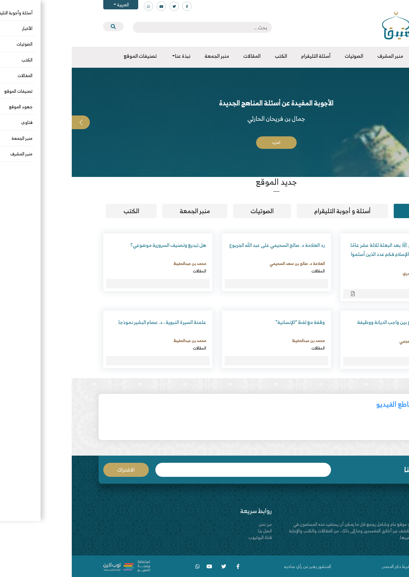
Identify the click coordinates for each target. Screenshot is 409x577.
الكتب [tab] (59, 210)
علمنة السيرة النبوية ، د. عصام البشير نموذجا (90, 322)
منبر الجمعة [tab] (123, 210)
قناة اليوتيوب (188, 537)
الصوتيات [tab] (190, 210)
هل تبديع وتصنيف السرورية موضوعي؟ (96, 245)
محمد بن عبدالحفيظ (118, 263)
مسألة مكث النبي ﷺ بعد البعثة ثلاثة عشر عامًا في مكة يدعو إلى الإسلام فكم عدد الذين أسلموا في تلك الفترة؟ (325, 254)
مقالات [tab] (348, 210)
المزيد (204, 142)
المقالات (365, 280)
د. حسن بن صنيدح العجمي (350, 341)
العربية (50, 4)
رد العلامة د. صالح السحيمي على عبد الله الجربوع (205, 245)
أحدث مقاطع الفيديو (333, 404)
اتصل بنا (193, 531)
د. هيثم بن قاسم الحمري (351, 273)
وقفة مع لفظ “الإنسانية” (228, 322)
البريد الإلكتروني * (171, 470)
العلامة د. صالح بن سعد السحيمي (225, 263)
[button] (400, 122)
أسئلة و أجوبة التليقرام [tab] (270, 210)
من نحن (193, 524)
